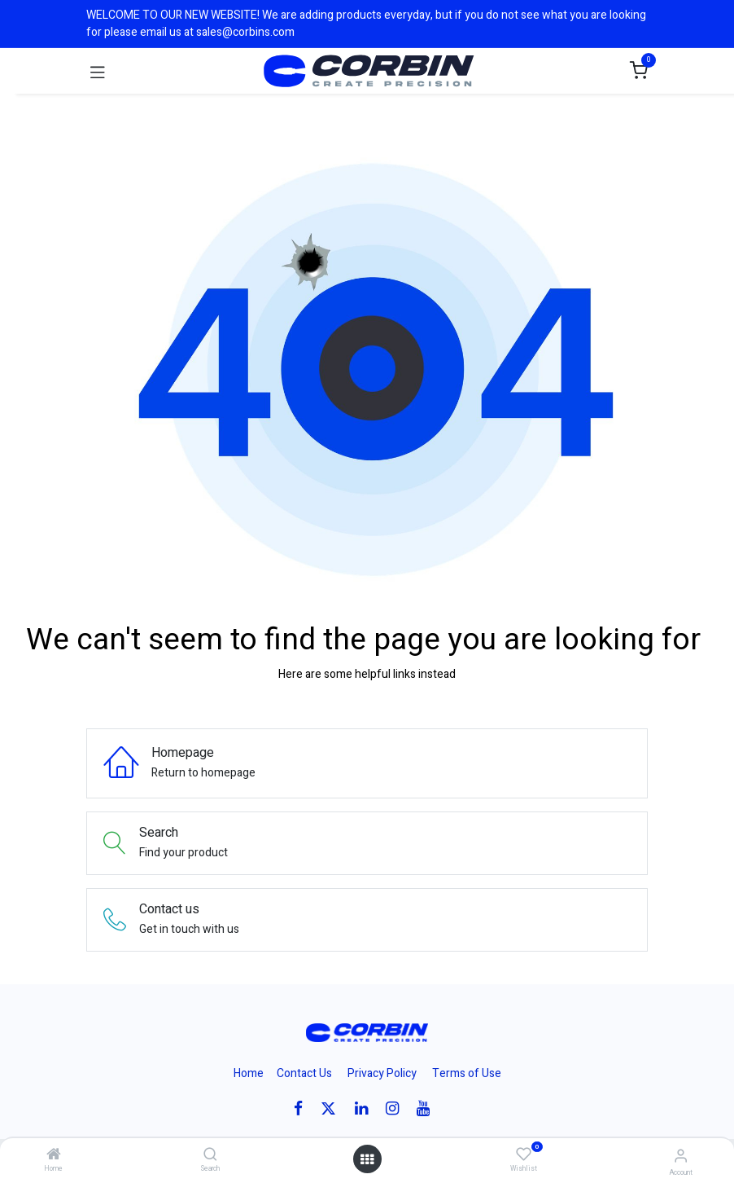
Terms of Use (466, 1073)
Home (249, 1073)
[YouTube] (428, 1108)
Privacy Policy (382, 1073)
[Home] (53, 1155)
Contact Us (304, 1073)
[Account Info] (680, 1156)
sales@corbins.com (245, 32)
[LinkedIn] (366, 1108)
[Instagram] (397, 1108)
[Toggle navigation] (97, 70)
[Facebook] (303, 1108)
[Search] (210, 1155)
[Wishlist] (523, 1154)
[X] (334, 1108)
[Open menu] (367, 1159)
